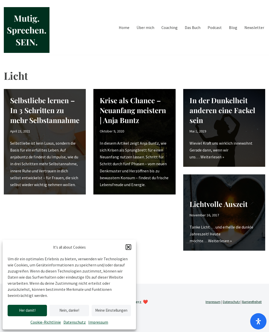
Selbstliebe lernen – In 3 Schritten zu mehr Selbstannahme (44, 110)
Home (124, 27)
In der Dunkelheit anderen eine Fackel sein (222, 110)
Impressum (98, 322)
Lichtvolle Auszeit (219, 204)
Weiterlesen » (212, 156)
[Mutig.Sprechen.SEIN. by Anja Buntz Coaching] (26, 30)
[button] (128, 247)
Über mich (145, 27)
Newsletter (254, 27)
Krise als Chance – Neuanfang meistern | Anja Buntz (133, 110)
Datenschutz (74, 322)
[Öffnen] (258, 321)
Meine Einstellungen (111, 310)
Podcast (215, 27)
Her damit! (27, 310)
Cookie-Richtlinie (45, 322)
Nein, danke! (69, 310)
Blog (233, 27)
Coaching (169, 27)
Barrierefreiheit (252, 302)
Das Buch (192, 27)
